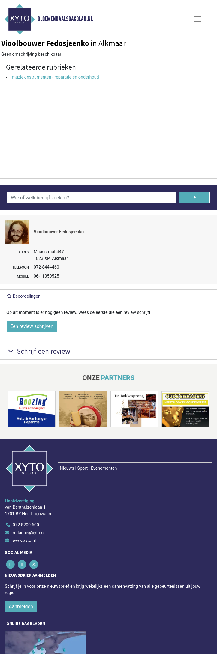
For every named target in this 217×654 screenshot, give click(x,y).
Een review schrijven (31, 326)
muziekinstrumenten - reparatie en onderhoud (55, 77)
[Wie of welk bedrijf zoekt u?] (91, 197)
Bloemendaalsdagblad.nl (65, 19)
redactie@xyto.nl (29, 532)
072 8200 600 (26, 525)
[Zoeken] (194, 197)
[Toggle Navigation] (197, 19)
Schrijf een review (38, 351)
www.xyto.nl (24, 540)
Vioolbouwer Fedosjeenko (59, 231)
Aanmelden (21, 606)
